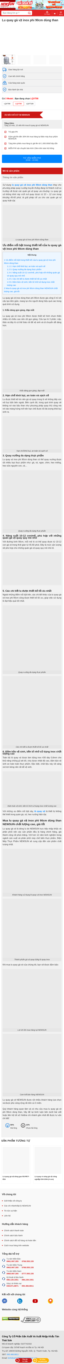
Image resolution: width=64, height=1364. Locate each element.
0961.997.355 (13, 1261)
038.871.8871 (13, 1286)
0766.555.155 (28, 1261)
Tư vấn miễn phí (32, 159)
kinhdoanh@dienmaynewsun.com (22, 1358)
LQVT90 (18, 104)
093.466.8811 (28, 1286)
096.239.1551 (28, 1280)
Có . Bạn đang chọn (20, 99)
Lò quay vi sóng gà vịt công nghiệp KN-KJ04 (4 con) (46, 1178)
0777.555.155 (28, 1273)
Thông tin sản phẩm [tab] (13, 177)
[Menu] (61, 13)
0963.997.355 (13, 1267)
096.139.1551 (13, 1280)
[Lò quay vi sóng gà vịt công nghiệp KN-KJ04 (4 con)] (48, 1160)
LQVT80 (7, 104)
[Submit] (29, 13)
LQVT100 (29, 104)
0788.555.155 (28, 1267)
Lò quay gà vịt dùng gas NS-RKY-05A (16, 1178)
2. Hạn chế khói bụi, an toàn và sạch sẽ (26, 266)
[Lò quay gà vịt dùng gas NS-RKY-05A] (16, 1160)
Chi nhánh (47, 13)
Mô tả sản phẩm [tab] (11, 171)
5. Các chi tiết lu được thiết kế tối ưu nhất (27, 279)
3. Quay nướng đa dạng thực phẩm (24, 269)
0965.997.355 (13, 1273)
